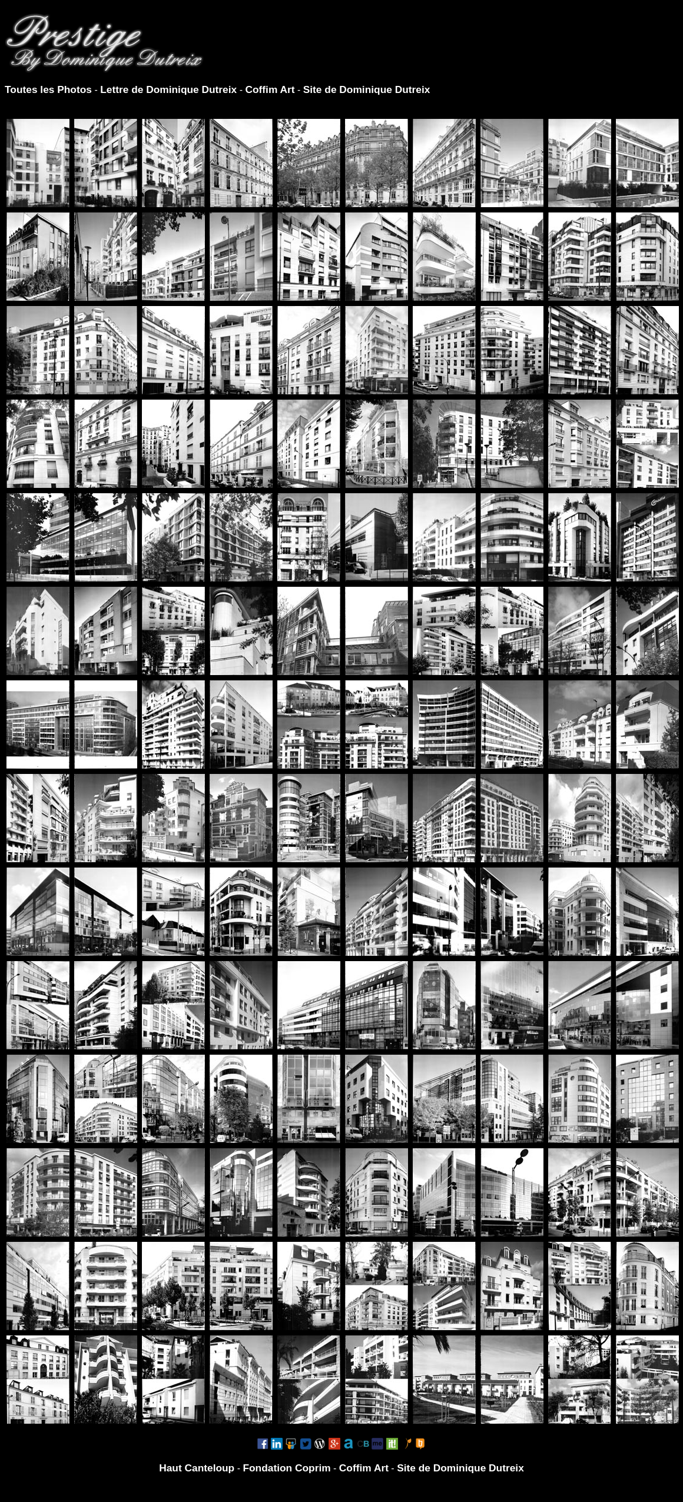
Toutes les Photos (48, 89)
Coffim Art (269, 89)
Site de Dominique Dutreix (366, 89)
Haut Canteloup (196, 1468)
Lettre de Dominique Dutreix (168, 89)
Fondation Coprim (286, 1468)
